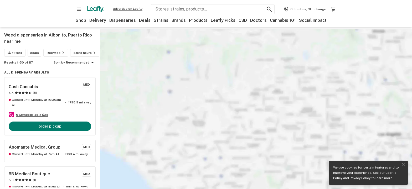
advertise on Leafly (127, 8)
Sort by (59, 62)
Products (198, 20)
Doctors (258, 20)
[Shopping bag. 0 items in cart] (333, 9)
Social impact (313, 20)
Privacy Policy (360, 178)
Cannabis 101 (283, 20)
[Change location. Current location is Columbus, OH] (304, 9)
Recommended (81, 63)
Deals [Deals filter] (34, 53)
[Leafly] (95, 9)
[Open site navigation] (79, 9)
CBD (243, 20)
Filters (15, 53)
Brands (179, 20)
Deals (145, 20)
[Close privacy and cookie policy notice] (403, 165)
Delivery (97, 20)
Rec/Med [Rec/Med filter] (56, 52)
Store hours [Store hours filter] (85, 52)
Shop (81, 20)
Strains (161, 20)
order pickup (50, 126)
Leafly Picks (223, 20)
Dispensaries (122, 20)
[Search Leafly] (213, 9)
